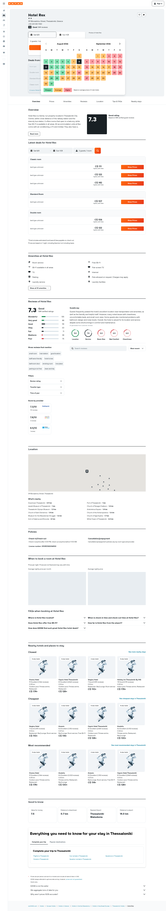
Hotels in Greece (63, 906)
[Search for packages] (4, 25)
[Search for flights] (4, 10)
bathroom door (34, 364)
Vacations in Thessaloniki (114, 856)
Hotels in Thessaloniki (40, 859)
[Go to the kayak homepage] (15, 3)
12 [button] (62, 67)
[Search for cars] (4, 20)
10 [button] (52, 67)
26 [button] (63, 78)
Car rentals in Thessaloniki (78, 856)
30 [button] (46, 84)
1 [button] (97, 56)
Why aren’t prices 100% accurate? (88, 894)
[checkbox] (39, 408)
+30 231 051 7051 (35, 24)
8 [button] (79, 61)
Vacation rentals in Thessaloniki (80, 859)
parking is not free (35, 369)
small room (33, 353)
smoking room (48, 364)
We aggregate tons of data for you (88, 890)
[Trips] (4, 52)
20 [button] (68, 72)
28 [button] (74, 78)
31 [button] (51, 84)
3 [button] (51, 61)
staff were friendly (35, 359)
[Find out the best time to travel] (4, 41)
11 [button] (57, 67)
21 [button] (74, 72)
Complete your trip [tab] (39, 842)
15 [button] (79, 67)
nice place (59, 364)
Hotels (42, 906)
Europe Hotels (51, 906)
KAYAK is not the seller (88, 886)
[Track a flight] (4, 36)
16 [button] (46, 72)
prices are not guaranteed (74, 879)
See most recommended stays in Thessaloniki (128, 745)
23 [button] (46, 78)
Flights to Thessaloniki (41, 856)
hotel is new (49, 359)
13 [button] (68, 67)
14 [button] (74, 67)
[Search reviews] (100, 348)
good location (55, 353)
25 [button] (57, 78)
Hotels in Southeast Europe (101, 906)
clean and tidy (49, 369)
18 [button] (57, 72)
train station (44, 353)
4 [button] (57, 61)
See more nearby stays (137, 652)
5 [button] (62, 61)
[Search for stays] (4, 15)
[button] (3, 3)
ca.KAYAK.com (32, 906)
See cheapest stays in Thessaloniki (132, 698)
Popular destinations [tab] (57, 842)
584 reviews (43, 27)
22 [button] (79, 72)
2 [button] (46, 61)
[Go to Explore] (4, 31)
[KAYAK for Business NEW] (4, 46)
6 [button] (68, 61)
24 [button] (51, 78)
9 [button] (46, 67)
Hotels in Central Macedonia (81, 906)
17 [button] (51, 72)
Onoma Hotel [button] (34, 680)
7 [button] (73, 61)
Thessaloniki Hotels (118, 906)
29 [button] (79, 78)
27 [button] (68, 78)
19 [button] (62, 72)
